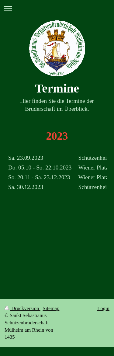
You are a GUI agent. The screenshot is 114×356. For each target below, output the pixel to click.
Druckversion (22, 308)
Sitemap (51, 308)
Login (103, 308)
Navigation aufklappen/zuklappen (57, 8)
